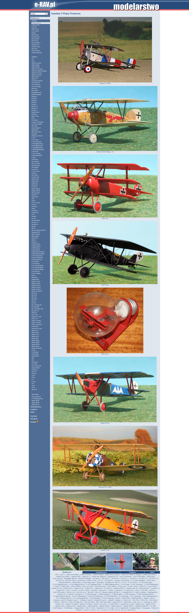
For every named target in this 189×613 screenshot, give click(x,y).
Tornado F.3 (35, 362)
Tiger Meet (34, 48)
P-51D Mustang (36, 271)
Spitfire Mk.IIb (35, 342)
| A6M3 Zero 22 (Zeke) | (112, 575)
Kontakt (34, 422)
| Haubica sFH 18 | (132, 588)
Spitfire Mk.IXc (36, 344)
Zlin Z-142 (34, 389)
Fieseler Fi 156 (35, 177)
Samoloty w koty (36, 46)
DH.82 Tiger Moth (36, 132)
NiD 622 (34, 240)
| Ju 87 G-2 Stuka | (84, 590)
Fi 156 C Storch (36, 171)
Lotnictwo (33, 409)
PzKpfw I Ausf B (36, 283)
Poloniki (34, 33)
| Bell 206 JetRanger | (85, 578)
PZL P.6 (34, 301)
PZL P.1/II (34, 293)
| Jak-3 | (68, 590)
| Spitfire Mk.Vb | (128, 606)
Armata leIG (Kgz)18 (37, 80)
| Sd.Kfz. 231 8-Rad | (85, 604)
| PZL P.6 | (57, 602)
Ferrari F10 (35, 169)
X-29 (33, 383)
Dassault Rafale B (36, 128)
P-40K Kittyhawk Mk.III (38, 251)
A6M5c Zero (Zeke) (37, 75)
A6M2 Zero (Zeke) (36, 63)
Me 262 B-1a (35, 224)
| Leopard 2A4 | (129, 590)
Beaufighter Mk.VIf (37, 92)
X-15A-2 (34, 381)
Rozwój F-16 (35, 40)
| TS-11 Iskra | (110, 608)
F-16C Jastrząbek (36, 153)
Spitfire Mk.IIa (35, 340)
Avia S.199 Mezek (36, 84)
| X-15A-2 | (104, 610)
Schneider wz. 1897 (36, 316)
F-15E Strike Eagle (36, 141)
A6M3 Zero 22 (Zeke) (37, 69)
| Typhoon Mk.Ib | (135, 608)
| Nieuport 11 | (79, 594)
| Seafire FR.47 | (114, 604)
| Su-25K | (153, 606)
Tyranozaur (35, 369)
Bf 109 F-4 (34, 104)
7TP (33, 59)
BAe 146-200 (35, 90)
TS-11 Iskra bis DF (36, 366)
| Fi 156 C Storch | (133, 586)
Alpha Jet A (35, 78)
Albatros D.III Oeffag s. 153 (105, 151)
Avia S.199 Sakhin (36, 86)
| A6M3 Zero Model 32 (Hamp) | (131, 575)
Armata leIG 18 (36, 82)
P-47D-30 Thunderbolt (37, 257)
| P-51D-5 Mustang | (107, 598)
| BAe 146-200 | (58, 578)
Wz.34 (33, 375)
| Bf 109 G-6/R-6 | (71, 580)
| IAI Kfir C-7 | (155, 588)
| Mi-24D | (90, 592)
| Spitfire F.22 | (140, 604)
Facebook (33, 416)
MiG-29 (34, 228)
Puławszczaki (35, 35)
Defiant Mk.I (35, 130)
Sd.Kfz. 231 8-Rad (36, 322)
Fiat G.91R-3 (35, 175)
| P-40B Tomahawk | (104, 594)
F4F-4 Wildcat (35, 161)
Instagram (33, 419)
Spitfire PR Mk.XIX (37, 348)
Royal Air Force (36, 36)
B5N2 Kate (34, 88)
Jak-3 (33, 198)
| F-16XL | (56, 586)
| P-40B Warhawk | (117, 594)
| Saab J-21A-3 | (137, 602)
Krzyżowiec (35, 206)
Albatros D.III (35, 76)
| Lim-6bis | (144, 590)
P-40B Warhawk (36, 248)
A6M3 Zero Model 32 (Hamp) (39, 71)
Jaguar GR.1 (35, 196)
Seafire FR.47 (35, 326)
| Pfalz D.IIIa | (125, 598)
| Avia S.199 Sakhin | (139, 576)
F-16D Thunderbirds (37, 155)
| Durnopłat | (100, 582)
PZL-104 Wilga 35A (37, 305)
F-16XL (34, 157)
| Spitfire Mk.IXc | (116, 606)
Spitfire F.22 (35, 330)
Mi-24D (34, 226)
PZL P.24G (34, 299)
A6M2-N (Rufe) (36, 65)
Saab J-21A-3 (35, 314)
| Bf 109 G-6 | (60, 580)
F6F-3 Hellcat (35, 167)
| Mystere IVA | (62, 594)
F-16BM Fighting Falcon (38, 149)
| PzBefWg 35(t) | (136, 598)
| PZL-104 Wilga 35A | (76, 602)
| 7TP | (57, 575)
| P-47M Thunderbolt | (111, 596)
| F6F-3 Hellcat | (112, 586)
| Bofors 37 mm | (92, 580)
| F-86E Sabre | (65, 586)
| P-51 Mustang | (124, 596)
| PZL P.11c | (145, 600)
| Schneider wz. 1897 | (150, 602)
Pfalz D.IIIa (35, 277)
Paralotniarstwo (35, 407)
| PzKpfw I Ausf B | (59, 600)
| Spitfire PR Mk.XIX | (142, 606)
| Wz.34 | (86, 610)
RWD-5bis (34, 312)
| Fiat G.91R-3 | (153, 586)
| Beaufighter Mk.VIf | (70, 578)
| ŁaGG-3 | (152, 590)
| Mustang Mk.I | (153, 592)
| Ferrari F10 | (122, 586)
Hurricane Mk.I (36, 192)
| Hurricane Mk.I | (144, 588)
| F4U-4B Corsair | (100, 586)
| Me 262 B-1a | (81, 592)
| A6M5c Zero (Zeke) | (63, 576)
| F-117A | (124, 582)
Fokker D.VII (35, 179)
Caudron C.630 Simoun (38, 122)
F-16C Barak (35, 151)
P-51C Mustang (36, 263)
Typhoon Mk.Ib (36, 368)
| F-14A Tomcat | (133, 582)
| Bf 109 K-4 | (81, 580)
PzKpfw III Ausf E (36, 289)
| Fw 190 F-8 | (108, 588)
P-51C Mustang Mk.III (37, 265)
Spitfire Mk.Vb (35, 346)
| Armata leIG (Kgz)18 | (98, 576)
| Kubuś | (111, 590)
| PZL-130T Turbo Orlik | (103, 602)
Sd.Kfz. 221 (34, 318)
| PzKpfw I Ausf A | (149, 598)
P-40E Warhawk (36, 250)
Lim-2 (33, 214)
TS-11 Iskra (35, 364)
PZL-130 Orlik (35, 307)
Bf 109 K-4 (34, 114)
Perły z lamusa (35, 31)
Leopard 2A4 (35, 212)
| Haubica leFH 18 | (119, 588)
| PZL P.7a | (64, 602)
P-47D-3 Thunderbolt (37, 255)
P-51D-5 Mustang (36, 273)
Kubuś (33, 208)
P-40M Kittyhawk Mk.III (38, 253)
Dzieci (32, 412)
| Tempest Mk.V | (79, 608)
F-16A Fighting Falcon (37, 143)
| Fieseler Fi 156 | (56, 588)
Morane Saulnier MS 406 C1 (39, 230)
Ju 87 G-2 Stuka (36, 202)
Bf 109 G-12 (35, 106)
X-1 (32, 379)
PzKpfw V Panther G (37, 291)
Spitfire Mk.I (35, 338)
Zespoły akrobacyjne (37, 52)
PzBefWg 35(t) (35, 279)
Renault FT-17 (35, 310)
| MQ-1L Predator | (141, 592)
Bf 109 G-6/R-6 (35, 112)
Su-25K (33, 350)
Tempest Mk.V (35, 356)
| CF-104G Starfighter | (138, 580)
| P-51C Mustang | (135, 596)
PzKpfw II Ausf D (36, 287)
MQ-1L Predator (36, 234)
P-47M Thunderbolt (37, 259)
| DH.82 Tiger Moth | (89, 582)
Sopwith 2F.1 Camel (37, 328)
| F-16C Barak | (125, 584)
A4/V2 (33, 61)
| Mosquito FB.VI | (128, 592)
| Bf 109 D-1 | (106, 578)
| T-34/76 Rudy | (57, 608)
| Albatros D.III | (76, 576)
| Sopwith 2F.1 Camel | (127, 604)
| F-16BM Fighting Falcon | (111, 584)
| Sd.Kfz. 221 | (59, 604)
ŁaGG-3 (34, 218)
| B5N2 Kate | (150, 576)
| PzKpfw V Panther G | (115, 600)
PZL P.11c (34, 297)
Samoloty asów (35, 44)
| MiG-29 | (97, 592)
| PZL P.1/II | (127, 600)
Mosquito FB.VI (36, 232)
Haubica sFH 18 (36, 191)
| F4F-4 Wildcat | (76, 586)
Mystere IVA (35, 238)
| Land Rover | (118, 590)
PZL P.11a (34, 295)
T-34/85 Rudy (35, 354)
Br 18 (33, 118)
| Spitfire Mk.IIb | (104, 606)
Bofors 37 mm (35, 116)
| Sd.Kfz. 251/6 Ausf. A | (100, 604)
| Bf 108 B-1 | (97, 578)
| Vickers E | (155, 608)
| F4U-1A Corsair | (88, 586)
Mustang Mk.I (35, 236)
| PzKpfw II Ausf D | (86, 600)
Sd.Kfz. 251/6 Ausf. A (37, 324)
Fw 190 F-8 (34, 187)
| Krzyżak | (94, 590)
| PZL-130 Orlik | (89, 602)
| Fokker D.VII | (68, 588)
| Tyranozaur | (146, 608)
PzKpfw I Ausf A (36, 281)
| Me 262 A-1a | (71, 592)
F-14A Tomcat (35, 139)
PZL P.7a (34, 303)
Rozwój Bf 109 (35, 38)
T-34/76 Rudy (35, 352)
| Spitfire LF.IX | (150, 604)
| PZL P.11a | (136, 600)
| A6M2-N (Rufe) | (85, 575)
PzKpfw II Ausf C (36, 285)
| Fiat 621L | (143, 586)
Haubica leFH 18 (36, 189)
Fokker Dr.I (35, 183)
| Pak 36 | (118, 598)
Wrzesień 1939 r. (36, 50)
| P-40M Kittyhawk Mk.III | (62, 596)
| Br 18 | (100, 580)
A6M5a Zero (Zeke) (37, 73)
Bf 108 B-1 (34, 96)
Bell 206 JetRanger (36, 94)
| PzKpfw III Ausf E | (100, 600)
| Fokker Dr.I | (89, 588)
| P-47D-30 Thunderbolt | (95, 596)
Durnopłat (34, 134)
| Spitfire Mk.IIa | (92, 606)
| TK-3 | (88, 608)
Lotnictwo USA (35, 25)
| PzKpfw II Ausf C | (72, 600)
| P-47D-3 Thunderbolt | (78, 596)
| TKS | (93, 608)
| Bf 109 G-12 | (143, 578)
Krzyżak (34, 204)
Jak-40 (33, 200)
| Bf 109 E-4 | (115, 578)
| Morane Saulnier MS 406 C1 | (111, 592)
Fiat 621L (34, 173)
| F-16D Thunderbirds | (151, 584)
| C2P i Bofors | (108, 580)
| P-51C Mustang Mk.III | (150, 596)
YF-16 (33, 385)
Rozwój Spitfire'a (36, 42)
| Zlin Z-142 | (131, 610)
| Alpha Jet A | (86, 576)
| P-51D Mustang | (95, 598)
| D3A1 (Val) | (150, 580)
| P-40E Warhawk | (130, 594)
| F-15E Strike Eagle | (146, 582)
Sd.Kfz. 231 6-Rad (36, 320)
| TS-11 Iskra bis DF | (122, 608)
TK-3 (33, 358)
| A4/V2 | (62, 575)
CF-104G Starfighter (37, 124)
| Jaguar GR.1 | (61, 590)
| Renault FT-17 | (117, 602)
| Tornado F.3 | (100, 608)
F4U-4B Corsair (36, 165)
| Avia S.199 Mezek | (125, 576)
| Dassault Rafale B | (64, 582)
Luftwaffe (34, 27)
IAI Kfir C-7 (35, 194)
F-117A (33, 137)
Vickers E (34, 371)
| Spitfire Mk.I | (81, 606)
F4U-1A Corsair (36, 163)
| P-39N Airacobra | (91, 594)
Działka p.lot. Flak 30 (37, 135)
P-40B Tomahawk (36, 246)
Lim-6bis (34, 216)
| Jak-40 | (75, 590)
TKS (33, 360)
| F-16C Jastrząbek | (137, 584)
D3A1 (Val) (34, 126)
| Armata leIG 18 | (112, 576)
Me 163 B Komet (36, 220)
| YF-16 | (117, 610)
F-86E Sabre (35, 159)
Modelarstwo (34, 18)
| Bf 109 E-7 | (124, 578)
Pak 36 (33, 275)
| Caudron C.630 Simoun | (122, 580)
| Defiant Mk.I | (77, 582)
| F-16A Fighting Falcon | (60, 584)
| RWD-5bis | (128, 602)
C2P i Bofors (35, 120)
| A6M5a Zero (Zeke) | (149, 575)
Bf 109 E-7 (34, 102)
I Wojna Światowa (36, 23)
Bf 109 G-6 (34, 110)
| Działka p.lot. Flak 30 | (112, 582)
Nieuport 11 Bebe (105, 82)
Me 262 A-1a (35, 222)
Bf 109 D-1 (34, 98)
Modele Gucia (35, 29)
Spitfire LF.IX (35, 332)
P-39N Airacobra (36, 244)
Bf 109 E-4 (34, 100)
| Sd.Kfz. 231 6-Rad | (71, 604)
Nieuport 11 (35, 242)
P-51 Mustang (35, 261)
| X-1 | (98, 610)
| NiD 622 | (71, 594)
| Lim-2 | (137, 590)
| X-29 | (111, 610)
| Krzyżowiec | (102, 590)
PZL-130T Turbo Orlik (37, 309)
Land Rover (35, 210)
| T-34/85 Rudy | (68, 608)
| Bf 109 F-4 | (134, 578)
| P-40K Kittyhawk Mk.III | (145, 594)
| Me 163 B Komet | (59, 592)
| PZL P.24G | (153, 600)
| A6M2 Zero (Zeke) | (72, 575)
